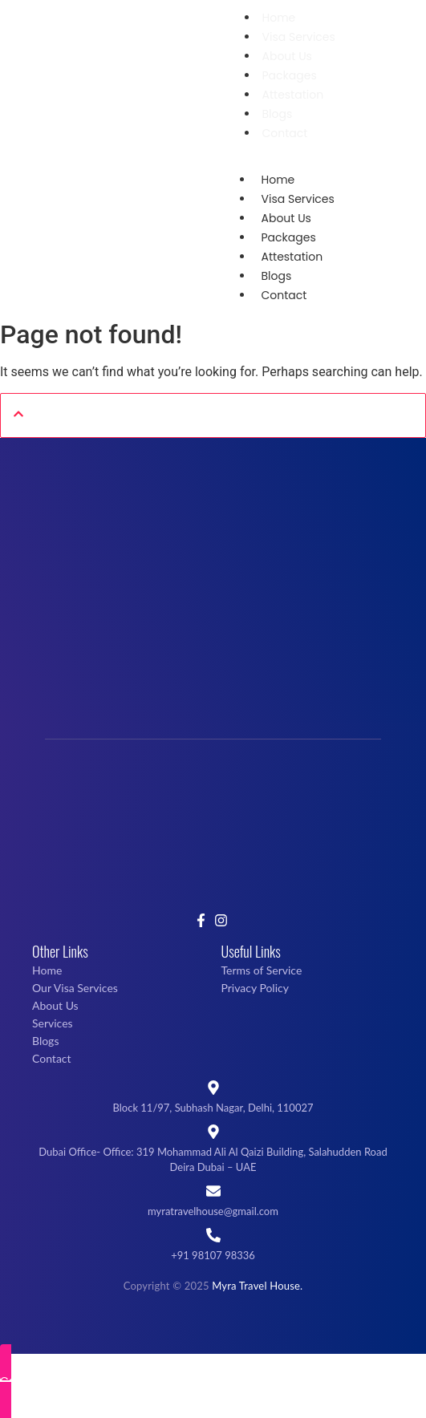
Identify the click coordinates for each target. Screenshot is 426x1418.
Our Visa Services (75, 988)
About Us (287, 56)
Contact (285, 133)
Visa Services (298, 37)
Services (52, 1023)
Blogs (277, 114)
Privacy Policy (255, 988)
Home (279, 18)
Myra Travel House (256, 1285)
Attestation (293, 95)
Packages (289, 75)
